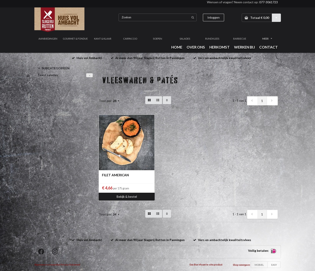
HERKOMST (219, 47)
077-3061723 (268, 2)
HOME (176, 47)
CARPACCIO (130, 38)
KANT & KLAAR (102, 38)
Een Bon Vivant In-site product (206, 264)
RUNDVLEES (212, 38)
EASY (274, 264)
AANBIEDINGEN (47, 38)
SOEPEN (157, 38)
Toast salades (47, 75)
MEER (267, 38)
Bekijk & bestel (127, 196)
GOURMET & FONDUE (75, 38)
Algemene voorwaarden (47, 264)
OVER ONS (196, 47)
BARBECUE (239, 38)
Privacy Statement (70, 264)
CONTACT (268, 47)
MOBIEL (259, 264)
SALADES (185, 38)
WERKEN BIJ (244, 47)
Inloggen (213, 17)
